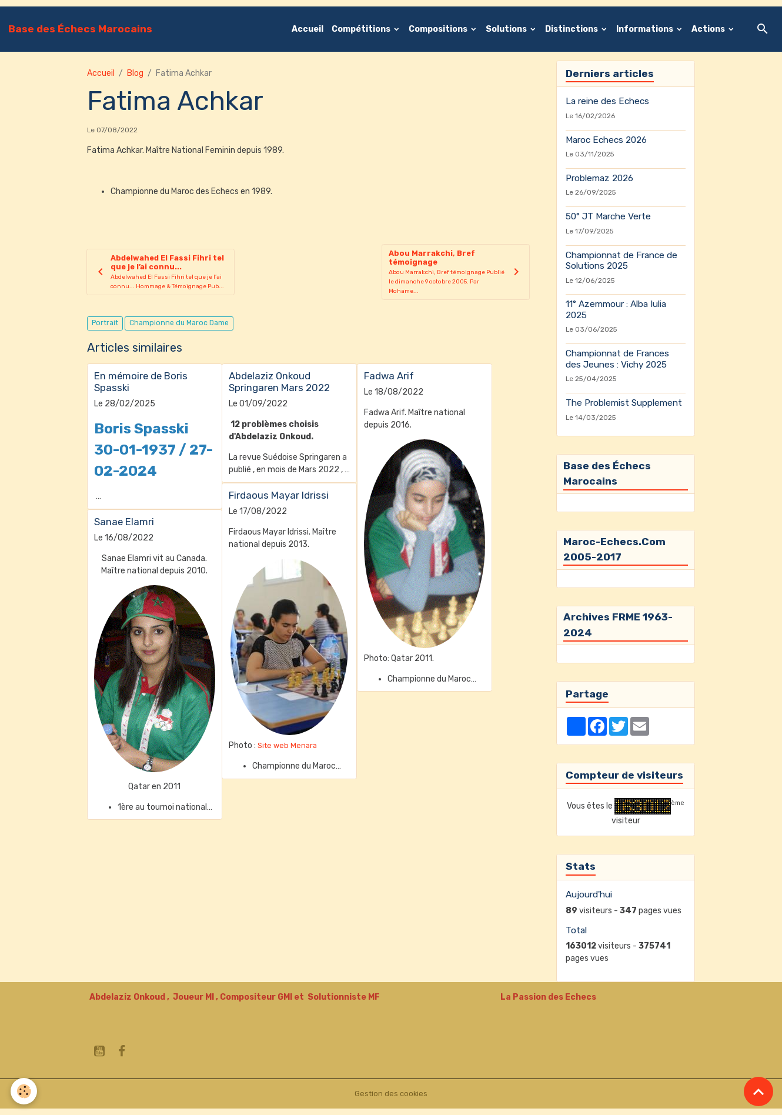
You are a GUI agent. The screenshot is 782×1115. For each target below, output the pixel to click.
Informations (645, 29)
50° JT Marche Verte (608, 216)
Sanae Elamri (124, 527)
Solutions (507, 29)
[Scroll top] (758, 1091)
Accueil (307, 29)
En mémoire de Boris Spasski (141, 387)
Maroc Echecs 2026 (606, 140)
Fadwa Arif (389, 381)
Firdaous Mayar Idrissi (279, 500)
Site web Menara (289, 751)
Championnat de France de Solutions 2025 (621, 260)
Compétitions (362, 29)
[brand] (80, 28)
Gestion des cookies (391, 1100)
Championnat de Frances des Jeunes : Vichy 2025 (617, 358)
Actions (709, 29)
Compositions (439, 29)
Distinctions (572, 29)
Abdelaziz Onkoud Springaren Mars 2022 (279, 387)
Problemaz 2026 (599, 178)
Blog (135, 73)
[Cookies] (25, 1090)
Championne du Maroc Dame (179, 328)
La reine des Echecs (607, 101)
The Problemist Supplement (624, 403)
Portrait (105, 328)
